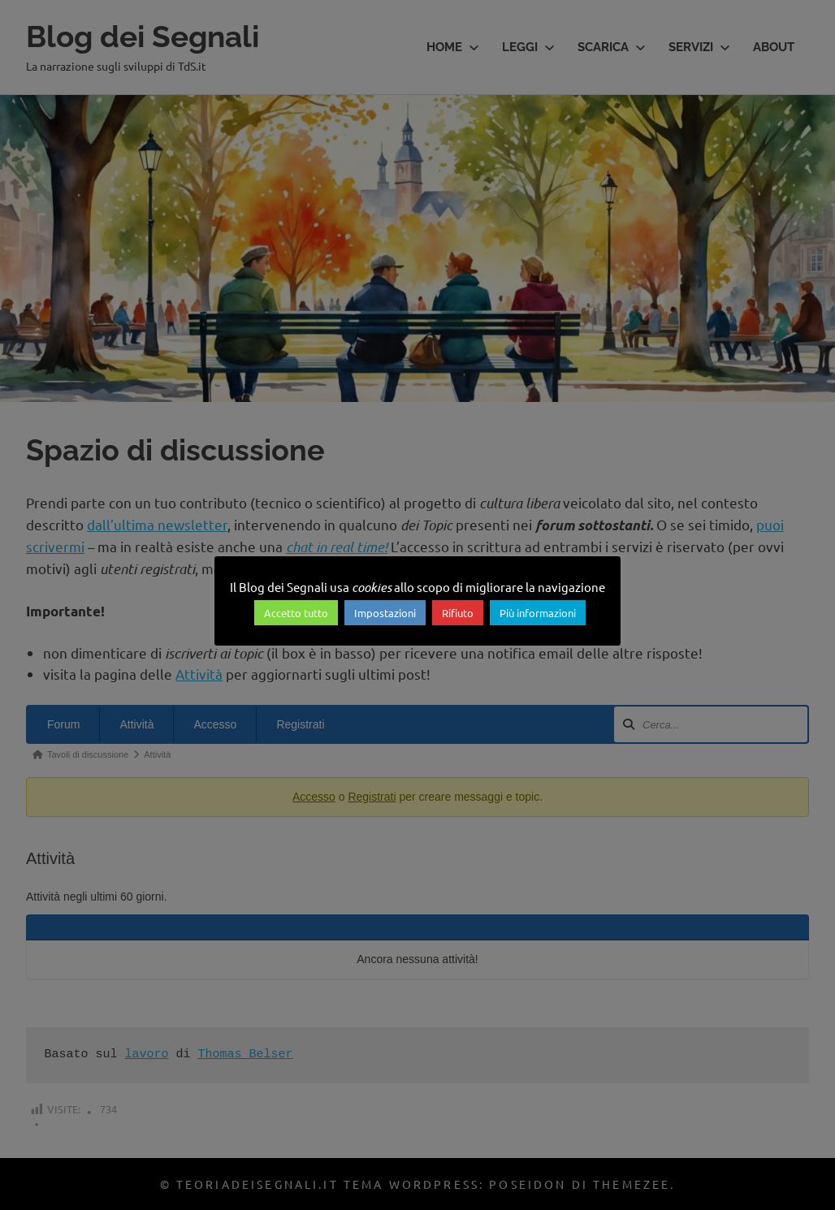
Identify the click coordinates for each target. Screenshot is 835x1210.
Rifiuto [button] (458, 613)
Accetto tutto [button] (296, 613)
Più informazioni (538, 613)
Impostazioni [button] (385, 613)
